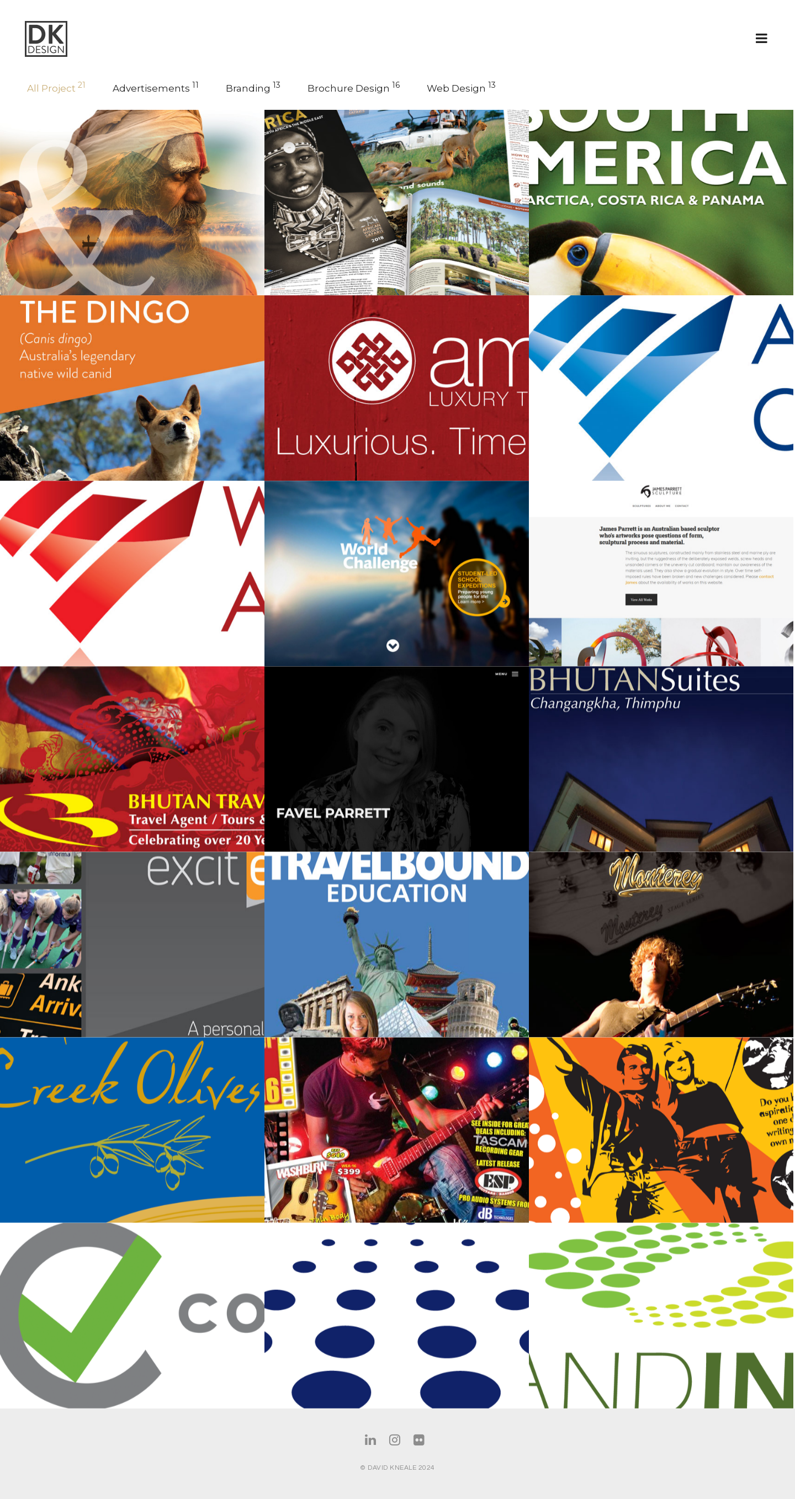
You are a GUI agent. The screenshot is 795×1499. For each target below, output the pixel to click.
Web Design (461, 87)
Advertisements (156, 87)
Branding (253, 87)
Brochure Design (354, 87)
